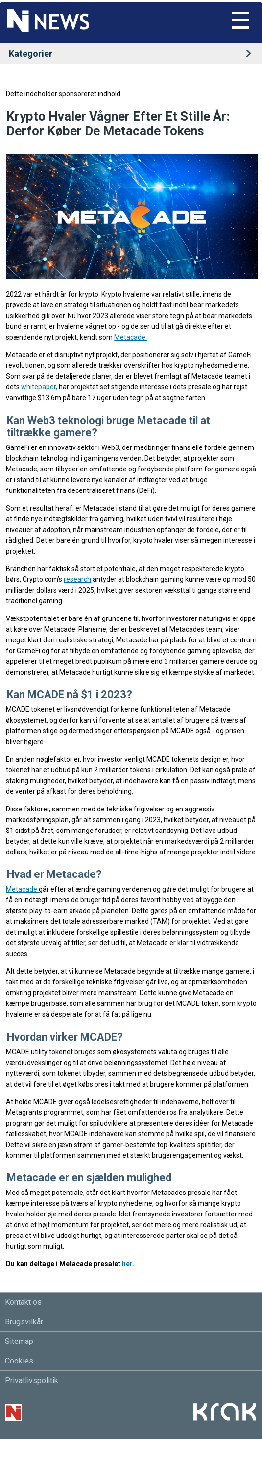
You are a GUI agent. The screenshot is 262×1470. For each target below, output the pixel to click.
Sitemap (19, 1341)
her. (128, 1264)
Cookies (19, 1360)
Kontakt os (23, 1302)
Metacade (22, 889)
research (77, 579)
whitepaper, (39, 387)
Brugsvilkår (24, 1321)
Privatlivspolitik (31, 1380)
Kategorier (133, 53)
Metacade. (130, 337)
